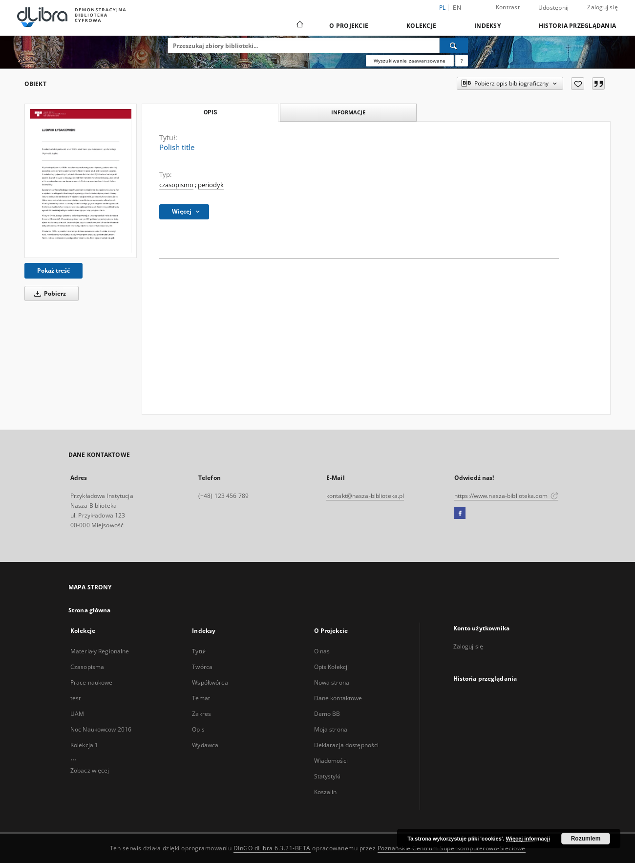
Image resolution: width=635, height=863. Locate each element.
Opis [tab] (210, 112)
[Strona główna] (299, 25)
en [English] (457, 7)
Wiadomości (331, 760)
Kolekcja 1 (84, 745)
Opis (198, 729)
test (75, 698)
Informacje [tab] (348, 112)
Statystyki (327, 776)
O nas (322, 651)
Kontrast (508, 7)
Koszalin (325, 792)
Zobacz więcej (89, 770)
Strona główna (89, 610)
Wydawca (205, 745)
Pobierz (48, 293)
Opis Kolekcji (331, 667)
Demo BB (327, 714)
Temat (201, 698)
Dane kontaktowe (338, 698)
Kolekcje (421, 26)
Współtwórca (210, 682)
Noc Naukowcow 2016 (100, 729)
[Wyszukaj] (454, 45)
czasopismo (176, 185)
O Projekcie (348, 26)
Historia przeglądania (577, 26)
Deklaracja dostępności (346, 745)
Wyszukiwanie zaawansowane (410, 60)
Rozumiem (586, 838)
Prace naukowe (91, 682)
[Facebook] (460, 513)
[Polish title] (80, 181)
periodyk (211, 185)
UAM (77, 714)
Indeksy (487, 26)
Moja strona (330, 729)
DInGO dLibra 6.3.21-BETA (272, 848)
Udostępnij (553, 8)
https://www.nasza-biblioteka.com (506, 496)
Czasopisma (87, 667)
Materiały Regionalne (99, 651)
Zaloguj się (602, 7)
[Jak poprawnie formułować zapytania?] (461, 60)
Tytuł (199, 651)
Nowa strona (331, 682)
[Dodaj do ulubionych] (577, 83)
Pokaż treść (53, 270)
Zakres (201, 714)
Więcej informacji (528, 838)
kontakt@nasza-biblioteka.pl (365, 496)
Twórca (202, 667)
